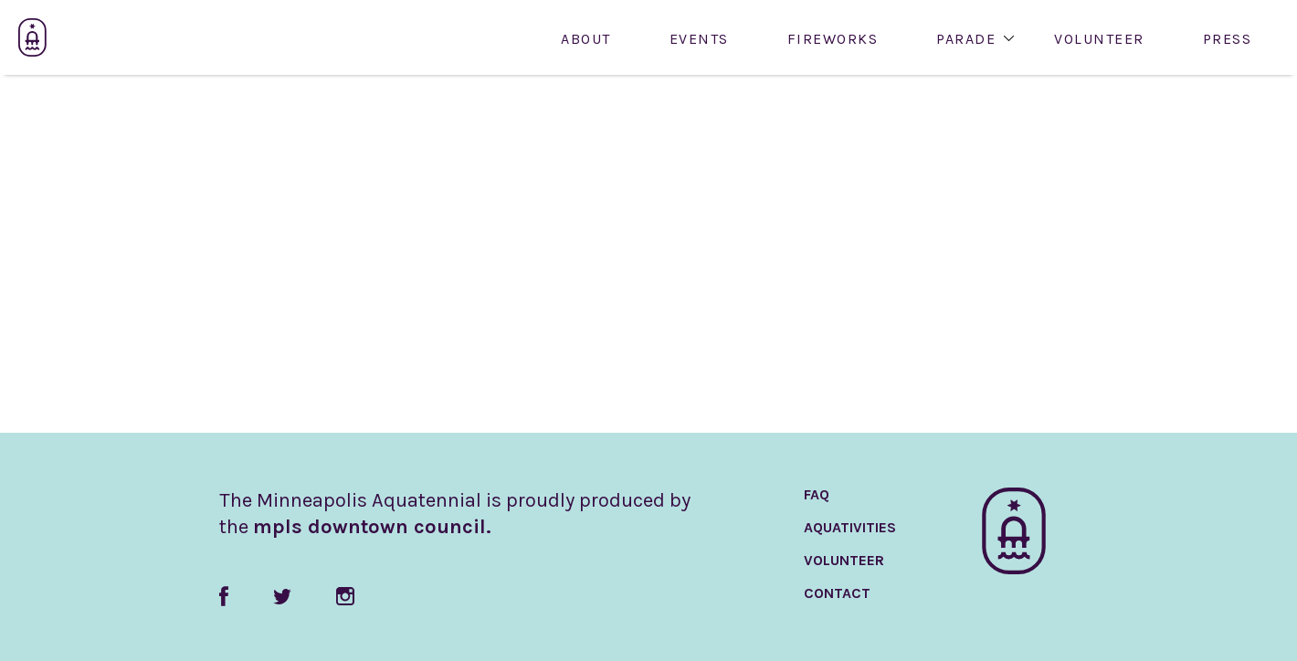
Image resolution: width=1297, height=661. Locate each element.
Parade (966, 39)
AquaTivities (850, 527)
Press (1227, 39)
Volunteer (1099, 39)
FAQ (816, 494)
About (586, 39)
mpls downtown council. (372, 527)
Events (699, 39)
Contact (837, 593)
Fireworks (833, 39)
